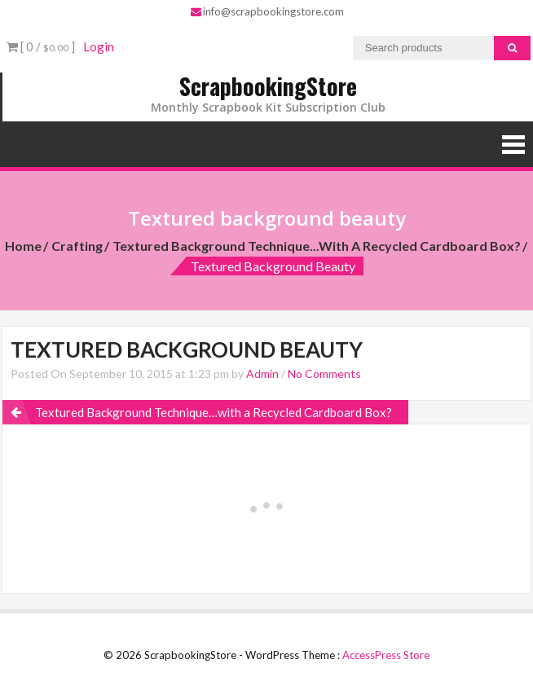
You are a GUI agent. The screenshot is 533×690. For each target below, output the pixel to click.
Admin (262, 373)
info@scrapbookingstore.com (267, 11)
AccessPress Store (385, 654)
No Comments (324, 373)
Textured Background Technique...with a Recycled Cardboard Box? (316, 245)
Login (98, 46)
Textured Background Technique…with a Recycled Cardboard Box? (213, 412)
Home (23, 245)
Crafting (77, 245)
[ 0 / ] (41, 46)
